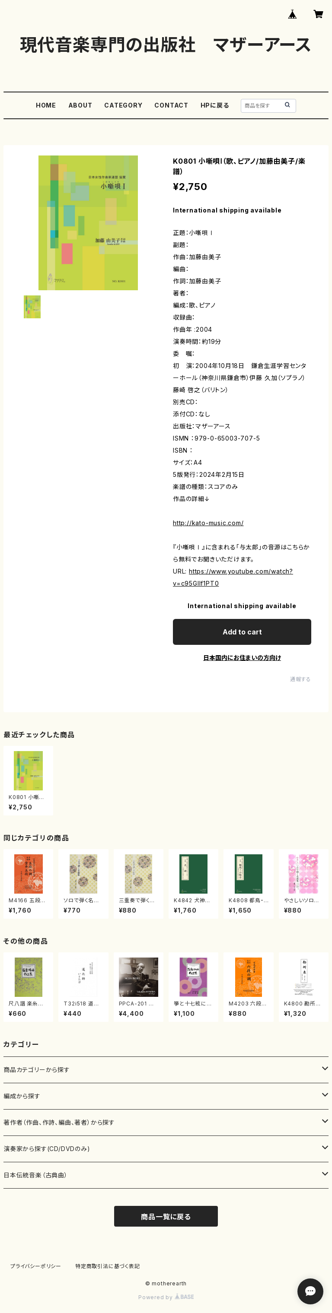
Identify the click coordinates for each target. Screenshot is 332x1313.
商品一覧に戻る (166, 1216)
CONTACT (171, 105)
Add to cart (242, 632)
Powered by (166, 1297)
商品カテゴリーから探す (36, 1069)
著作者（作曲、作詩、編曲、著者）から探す (59, 1122)
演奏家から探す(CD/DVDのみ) (46, 1148)
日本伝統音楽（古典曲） (35, 1175)
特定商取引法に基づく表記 (107, 1266)
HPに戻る (215, 105)
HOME (46, 105)
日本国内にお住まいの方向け (242, 657)
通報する (300, 679)
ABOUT (80, 105)
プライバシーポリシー (35, 1266)
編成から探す (22, 1096)
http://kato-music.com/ (208, 522)
